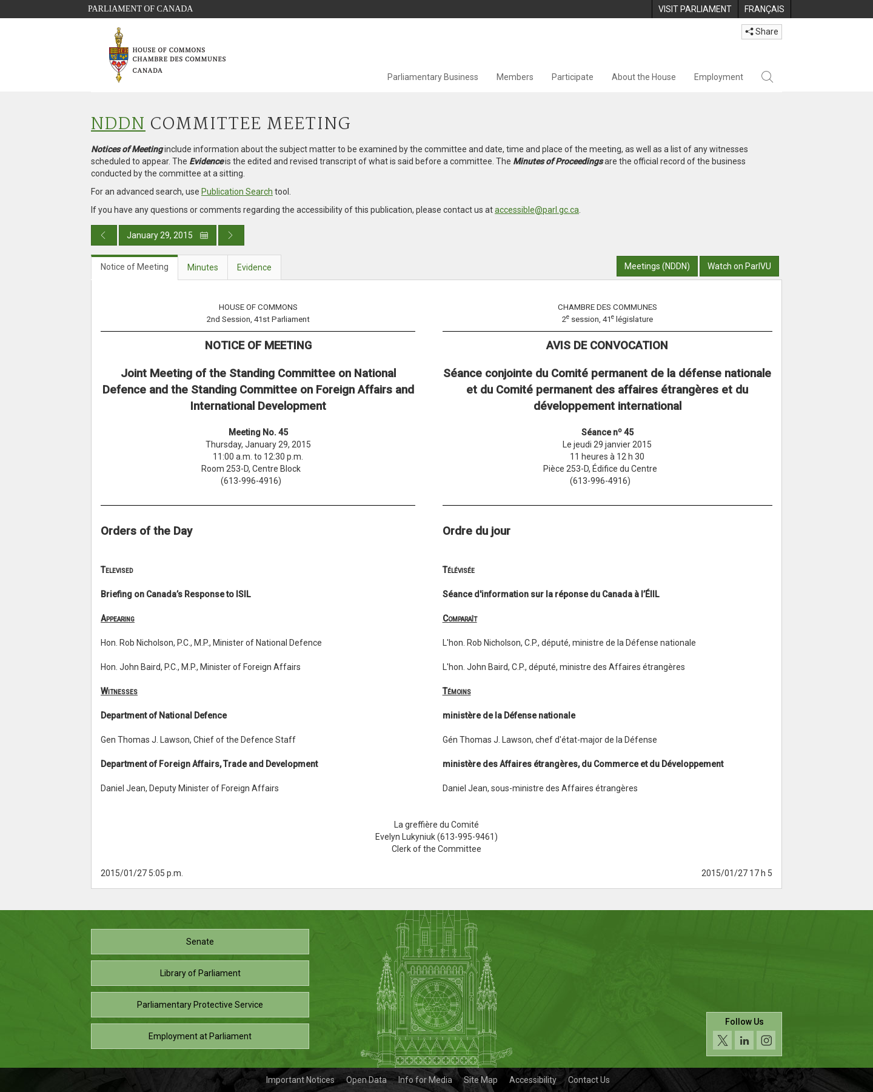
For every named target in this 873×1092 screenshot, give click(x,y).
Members (515, 77)
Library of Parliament (200, 973)
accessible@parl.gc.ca (537, 210)
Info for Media (425, 1080)
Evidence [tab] (254, 267)
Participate (573, 77)
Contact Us (589, 1080)
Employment (718, 77)
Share (761, 31)
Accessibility (533, 1080)
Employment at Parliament (200, 1036)
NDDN (118, 124)
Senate (200, 941)
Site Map (481, 1080)
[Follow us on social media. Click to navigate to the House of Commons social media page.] (744, 1034)
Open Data (366, 1080)
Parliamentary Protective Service (200, 1005)
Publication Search (237, 191)
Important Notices (300, 1080)
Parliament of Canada (140, 8)
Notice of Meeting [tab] (135, 267)
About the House (644, 77)
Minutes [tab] (202, 267)
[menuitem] (695, 9)
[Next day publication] (231, 235)
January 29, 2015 (168, 235)
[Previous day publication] (104, 235)
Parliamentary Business (432, 77)
